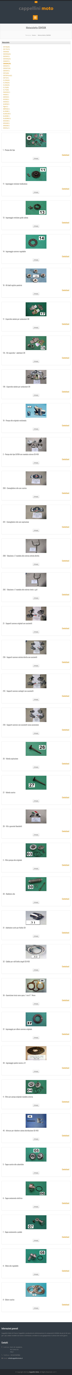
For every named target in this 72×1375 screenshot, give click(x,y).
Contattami (65, 155)
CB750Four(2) (7, 75)
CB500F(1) (6, 66)
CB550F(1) (6, 71)
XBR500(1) (6, 109)
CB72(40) (6, 73)
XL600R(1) (6, 116)
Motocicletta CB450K (44, 35)
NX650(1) (6, 102)
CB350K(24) (6, 59)
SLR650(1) (6, 104)
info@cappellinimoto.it (15, 1358)
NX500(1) (6, 99)
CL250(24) (6, 80)
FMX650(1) (6, 92)
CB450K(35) (7, 63)
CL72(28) (6, 87)
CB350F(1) (6, 56)
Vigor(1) (5, 106)
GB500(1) (6, 97)
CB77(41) (6, 78)
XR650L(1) (6, 128)
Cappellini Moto (34, 1372)
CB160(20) (6, 47)
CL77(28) (6, 90)
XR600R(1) (6, 126)
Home (34, 35)
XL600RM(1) (7, 118)
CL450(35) (6, 85)
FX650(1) (6, 94)
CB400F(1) (6, 61)
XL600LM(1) (7, 114)
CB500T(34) (6, 68)
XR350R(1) (6, 121)
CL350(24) (6, 83)
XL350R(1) (6, 111)
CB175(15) (6, 49)
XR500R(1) (6, 123)
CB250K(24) (6, 54)
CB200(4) (6, 52)
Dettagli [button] (36, 158)
